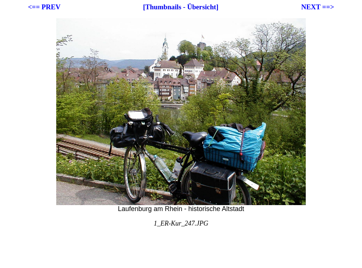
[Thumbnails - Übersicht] (181, 7)
